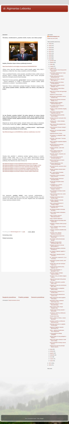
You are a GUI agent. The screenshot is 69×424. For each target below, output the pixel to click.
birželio (51, 351)
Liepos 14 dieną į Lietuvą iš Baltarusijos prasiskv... (56, 216)
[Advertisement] (34, 22)
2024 (50, 47)
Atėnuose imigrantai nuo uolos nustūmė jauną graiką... (56, 164)
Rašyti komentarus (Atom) (14, 300)
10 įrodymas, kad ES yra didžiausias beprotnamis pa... (58, 313)
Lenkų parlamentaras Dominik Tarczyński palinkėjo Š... (56, 157)
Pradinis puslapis (23, 297)
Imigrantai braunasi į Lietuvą (56, 133)
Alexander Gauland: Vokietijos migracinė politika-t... (56, 273)
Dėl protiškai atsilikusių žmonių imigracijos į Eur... (56, 207)
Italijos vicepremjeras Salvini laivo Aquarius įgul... (57, 236)
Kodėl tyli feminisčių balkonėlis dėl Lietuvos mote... (57, 295)
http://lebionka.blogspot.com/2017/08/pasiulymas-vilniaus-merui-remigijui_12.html (22, 165)
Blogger (41, 418)
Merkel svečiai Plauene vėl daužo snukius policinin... (57, 160)
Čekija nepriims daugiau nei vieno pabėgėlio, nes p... (57, 86)
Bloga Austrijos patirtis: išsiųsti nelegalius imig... (56, 307)
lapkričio (52, 62)
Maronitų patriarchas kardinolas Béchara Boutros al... (56, 145)
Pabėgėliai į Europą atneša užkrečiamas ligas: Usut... (56, 243)
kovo (51, 356)
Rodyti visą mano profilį (52, 38)
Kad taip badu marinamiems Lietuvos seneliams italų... (58, 97)
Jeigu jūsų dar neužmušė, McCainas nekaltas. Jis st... (58, 100)
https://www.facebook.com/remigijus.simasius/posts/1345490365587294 (20, 66)
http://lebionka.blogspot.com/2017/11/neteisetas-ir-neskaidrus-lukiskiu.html (20, 168)
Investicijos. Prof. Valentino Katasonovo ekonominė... (56, 233)
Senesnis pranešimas (37, 297)
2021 (50, 53)
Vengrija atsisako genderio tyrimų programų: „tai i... (57, 267)
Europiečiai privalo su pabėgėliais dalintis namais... (57, 289)
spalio (51, 64)
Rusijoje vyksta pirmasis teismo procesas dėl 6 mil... (56, 77)
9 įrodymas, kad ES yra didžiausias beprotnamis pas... (57, 322)
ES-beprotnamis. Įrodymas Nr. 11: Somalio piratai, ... (57, 292)
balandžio (52, 355)
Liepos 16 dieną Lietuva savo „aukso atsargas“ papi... (58, 194)
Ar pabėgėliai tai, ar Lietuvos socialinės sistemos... (56, 185)
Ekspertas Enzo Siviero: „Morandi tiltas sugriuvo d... (57, 80)
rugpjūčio (52, 68)
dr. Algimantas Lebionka (17, 8)
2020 (50, 55)
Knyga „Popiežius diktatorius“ (56, 218)
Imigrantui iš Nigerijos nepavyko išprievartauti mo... (57, 328)
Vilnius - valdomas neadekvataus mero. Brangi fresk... (57, 331)
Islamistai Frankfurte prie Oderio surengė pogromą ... (57, 83)
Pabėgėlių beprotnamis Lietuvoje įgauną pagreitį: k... (57, 246)
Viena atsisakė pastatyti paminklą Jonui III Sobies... (57, 115)
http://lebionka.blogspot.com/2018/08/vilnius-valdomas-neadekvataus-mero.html (21, 132)
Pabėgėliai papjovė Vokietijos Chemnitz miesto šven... (56, 103)
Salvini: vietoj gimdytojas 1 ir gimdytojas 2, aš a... (56, 270)
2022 (50, 51)
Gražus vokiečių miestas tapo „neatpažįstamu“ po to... (56, 151)
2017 (50, 363)
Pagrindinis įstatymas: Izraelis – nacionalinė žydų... (56, 304)
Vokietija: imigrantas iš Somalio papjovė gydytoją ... (56, 201)
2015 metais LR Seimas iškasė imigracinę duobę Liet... (56, 112)
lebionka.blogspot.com (54, 36)
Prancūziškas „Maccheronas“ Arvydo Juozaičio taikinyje (58, 73)
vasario (51, 358)
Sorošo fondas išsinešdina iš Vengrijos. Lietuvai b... (56, 188)
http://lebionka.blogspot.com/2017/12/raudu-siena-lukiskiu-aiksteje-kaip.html (20, 169)
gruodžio (52, 60)
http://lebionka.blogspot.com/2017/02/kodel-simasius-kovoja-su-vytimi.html (20, 163)
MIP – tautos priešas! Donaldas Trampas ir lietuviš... (56, 173)
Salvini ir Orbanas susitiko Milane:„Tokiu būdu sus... (57, 89)
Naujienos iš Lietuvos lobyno (56, 94)
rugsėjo (52, 66)
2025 (50, 45)
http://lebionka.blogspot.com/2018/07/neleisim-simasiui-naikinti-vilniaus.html (20, 171)
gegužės (52, 353)
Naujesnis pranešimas (9, 297)
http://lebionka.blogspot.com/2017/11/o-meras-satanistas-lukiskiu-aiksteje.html (21, 166)
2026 (50, 43)
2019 (50, 57)
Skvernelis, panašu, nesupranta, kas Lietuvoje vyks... (58, 154)
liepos (51, 349)
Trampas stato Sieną (54, 316)
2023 (50, 49)
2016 (50, 365)
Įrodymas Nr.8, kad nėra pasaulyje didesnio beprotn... (57, 346)
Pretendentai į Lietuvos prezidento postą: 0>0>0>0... (57, 176)
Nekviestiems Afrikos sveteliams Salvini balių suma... (57, 301)
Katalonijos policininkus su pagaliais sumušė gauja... (57, 325)
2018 (50, 58)
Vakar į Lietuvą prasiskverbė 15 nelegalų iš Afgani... (56, 204)
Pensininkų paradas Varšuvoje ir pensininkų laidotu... (57, 179)
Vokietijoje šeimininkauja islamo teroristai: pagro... (56, 197)
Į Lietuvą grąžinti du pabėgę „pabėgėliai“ (56, 334)
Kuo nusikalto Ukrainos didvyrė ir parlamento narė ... (57, 106)
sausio (51, 360)
